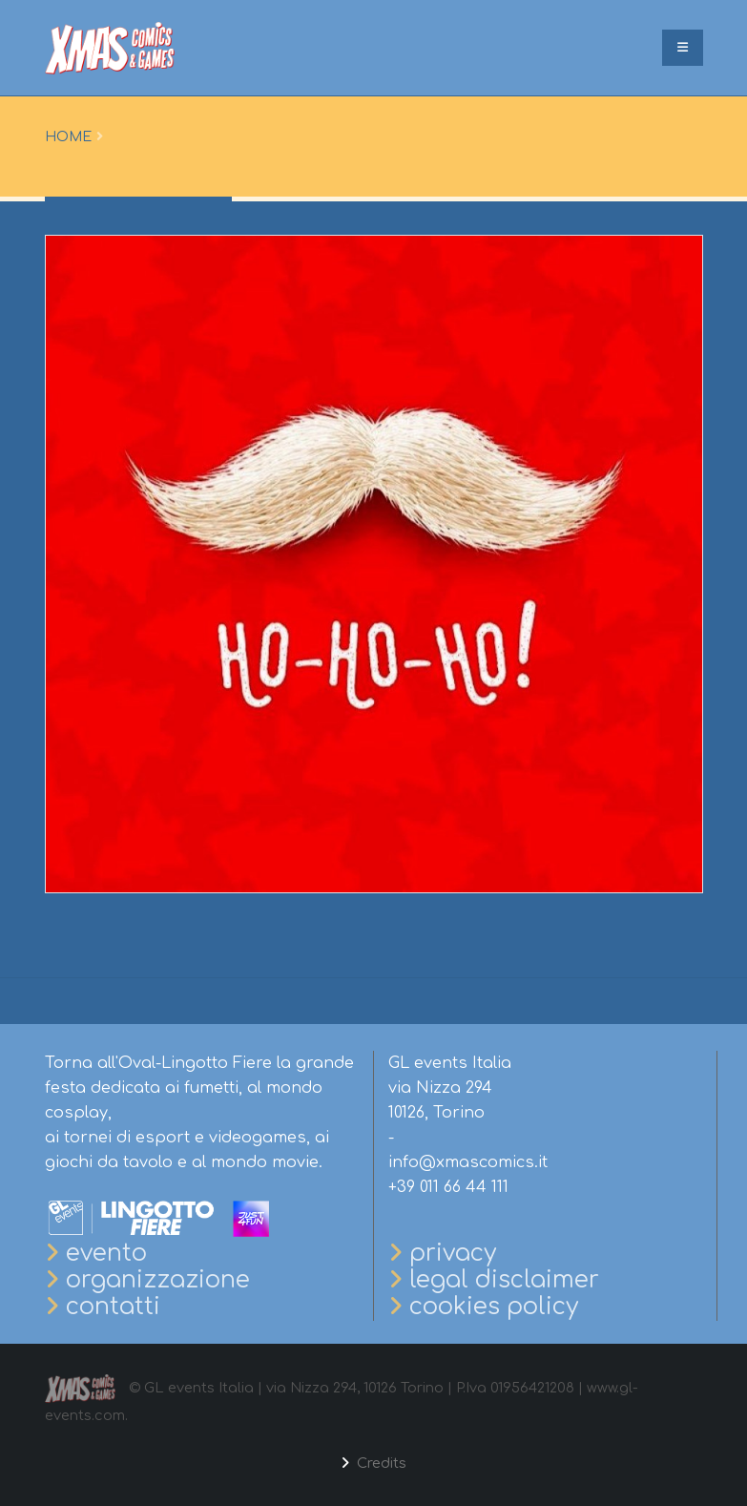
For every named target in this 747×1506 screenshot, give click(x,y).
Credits (379, 1463)
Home (68, 136)
